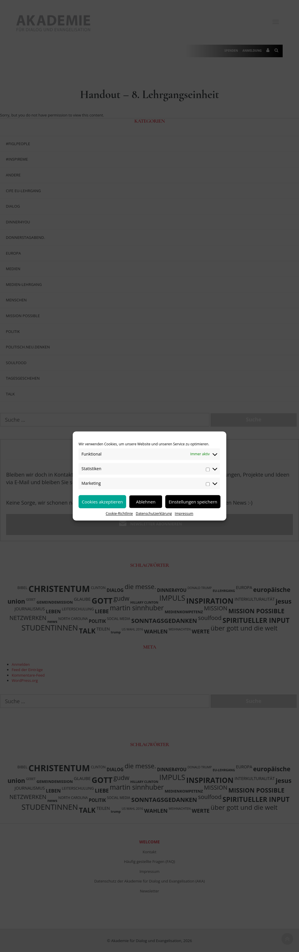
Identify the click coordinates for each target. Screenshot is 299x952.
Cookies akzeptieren (102, 502)
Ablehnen (146, 502)
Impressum (184, 513)
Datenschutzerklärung (154, 513)
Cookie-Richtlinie (119, 513)
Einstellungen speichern (192, 502)
